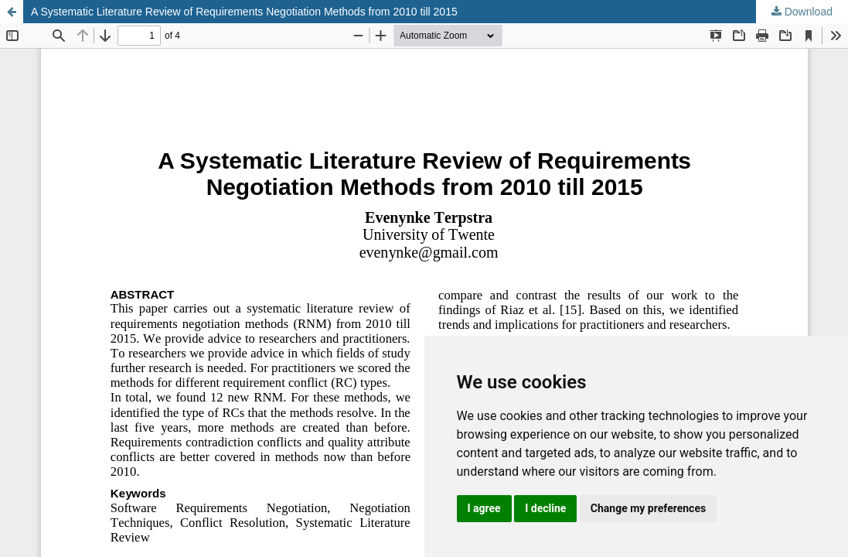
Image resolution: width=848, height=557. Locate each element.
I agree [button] (484, 508)
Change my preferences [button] (648, 508)
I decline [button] (545, 508)
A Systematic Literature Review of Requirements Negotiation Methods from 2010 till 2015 (244, 11)
